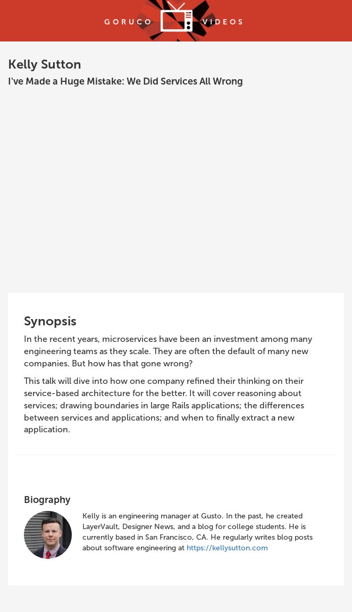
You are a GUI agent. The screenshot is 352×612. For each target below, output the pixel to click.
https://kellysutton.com (227, 547)
